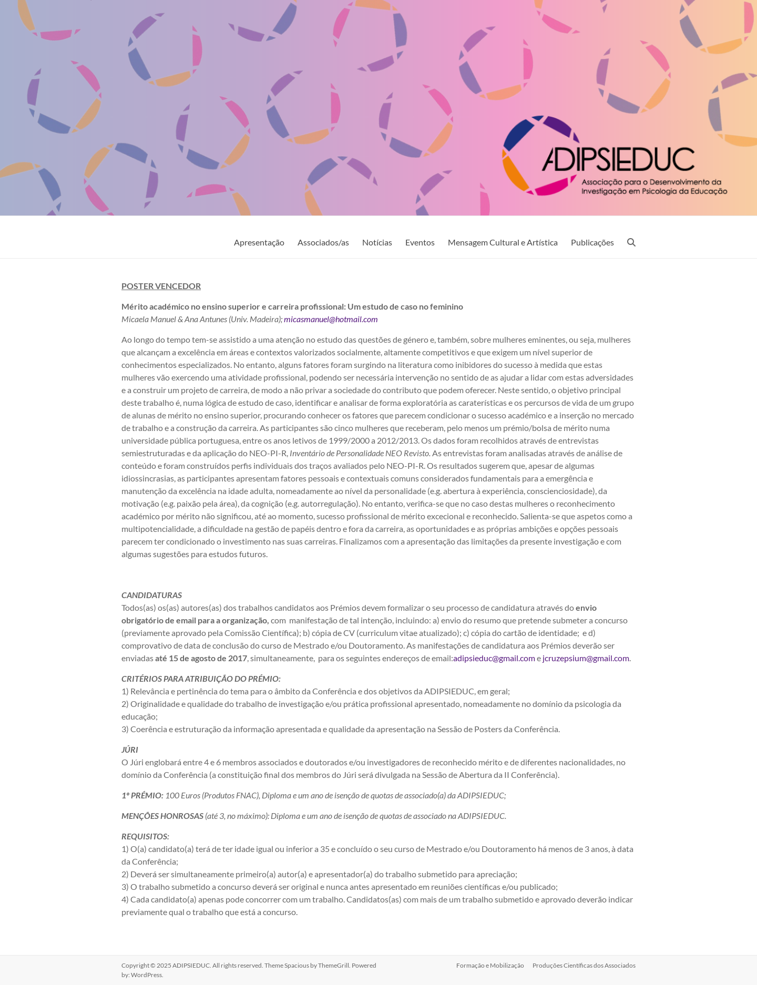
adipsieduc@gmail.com (494, 658)
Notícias (377, 242)
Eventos (420, 242)
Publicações (592, 242)
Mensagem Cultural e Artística (503, 242)
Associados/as (323, 242)
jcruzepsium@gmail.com (586, 658)
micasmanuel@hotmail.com (331, 319)
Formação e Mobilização (490, 965)
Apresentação (259, 242)
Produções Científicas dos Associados (584, 965)
